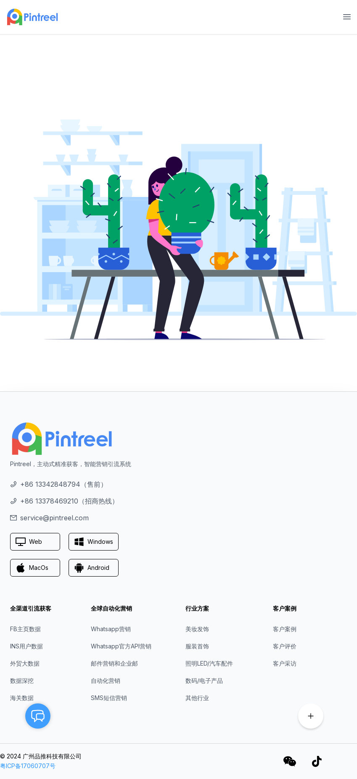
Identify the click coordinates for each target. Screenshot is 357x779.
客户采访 (284, 663)
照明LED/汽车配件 (209, 663)
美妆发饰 (197, 628)
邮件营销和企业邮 (114, 663)
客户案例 (284, 628)
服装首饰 (197, 646)
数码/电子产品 (204, 680)
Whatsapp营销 (111, 628)
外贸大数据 (25, 663)
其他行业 (197, 697)
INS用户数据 (26, 646)
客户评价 (284, 646)
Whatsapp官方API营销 (121, 646)
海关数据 (22, 697)
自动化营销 (105, 680)
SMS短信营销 (109, 697)
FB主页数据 (25, 628)
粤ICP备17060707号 (28, 765)
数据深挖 (22, 680)
